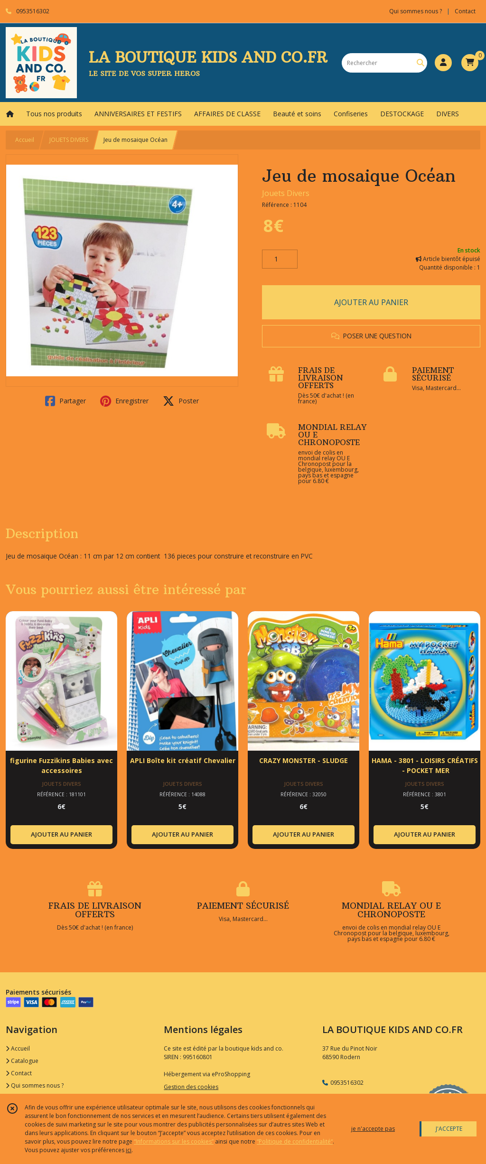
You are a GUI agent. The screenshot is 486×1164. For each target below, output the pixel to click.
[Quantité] (280, 259)
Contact (465, 11)
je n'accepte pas (373, 1129)
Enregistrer (124, 401)
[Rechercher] (420, 63)
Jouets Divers (285, 193)
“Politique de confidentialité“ (295, 1141)
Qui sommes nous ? (35, 1085)
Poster (181, 401)
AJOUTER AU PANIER (371, 302)
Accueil (24, 140)
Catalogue (22, 1061)
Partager (65, 401)
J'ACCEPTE (449, 1129)
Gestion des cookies (191, 1087)
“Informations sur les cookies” (174, 1141)
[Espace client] (443, 62)
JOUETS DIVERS (68, 140)
